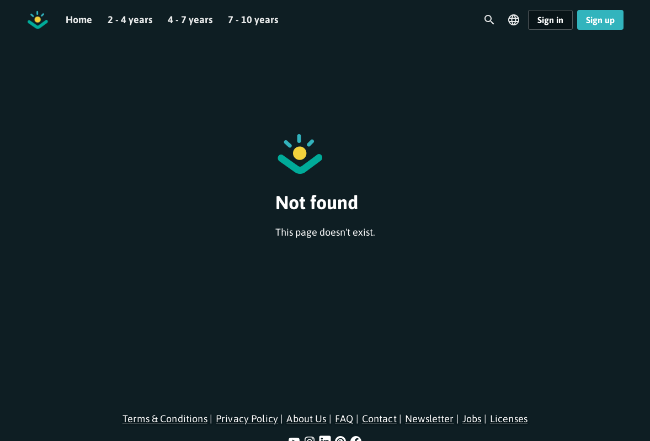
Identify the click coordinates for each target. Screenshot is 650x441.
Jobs (472, 418)
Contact (379, 418)
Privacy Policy (247, 418)
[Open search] (489, 20)
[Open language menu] (514, 20)
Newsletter (429, 418)
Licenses (509, 418)
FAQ (344, 418)
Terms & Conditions (164, 418)
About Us (306, 418)
